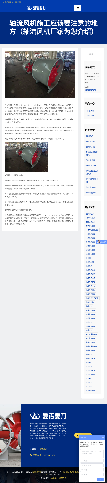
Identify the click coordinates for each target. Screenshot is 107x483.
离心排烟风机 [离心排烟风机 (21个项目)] (90, 338)
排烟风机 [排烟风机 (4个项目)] (89, 266)
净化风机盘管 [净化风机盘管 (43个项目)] (90, 234)
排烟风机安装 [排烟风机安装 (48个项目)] (90, 286)
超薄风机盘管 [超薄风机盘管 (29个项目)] (90, 342)
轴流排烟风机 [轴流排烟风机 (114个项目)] (90, 350)
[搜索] (86, 53)
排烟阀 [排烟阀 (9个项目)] (88, 258)
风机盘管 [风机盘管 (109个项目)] (89, 366)
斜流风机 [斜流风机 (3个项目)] (89, 306)
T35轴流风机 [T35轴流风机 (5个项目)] (90, 222)
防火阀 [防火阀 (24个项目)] (88, 362)
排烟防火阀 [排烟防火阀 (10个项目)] (90, 262)
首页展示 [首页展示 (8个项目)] (89, 386)
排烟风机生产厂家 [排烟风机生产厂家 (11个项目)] (92, 298)
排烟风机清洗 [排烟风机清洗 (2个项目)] (90, 294)
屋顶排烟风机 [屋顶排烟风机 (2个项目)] (90, 250)
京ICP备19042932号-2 (58, 478)
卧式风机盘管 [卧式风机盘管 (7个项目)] (90, 242)
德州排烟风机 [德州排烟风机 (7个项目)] (90, 254)
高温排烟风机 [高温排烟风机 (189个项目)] (90, 390)
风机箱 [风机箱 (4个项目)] (88, 378)
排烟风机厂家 (36, 472)
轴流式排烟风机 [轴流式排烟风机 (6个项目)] (91, 346)
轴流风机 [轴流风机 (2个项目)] (89, 354)
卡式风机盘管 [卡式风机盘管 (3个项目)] (90, 238)
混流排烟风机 (91, 187)
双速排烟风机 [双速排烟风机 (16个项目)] (90, 246)
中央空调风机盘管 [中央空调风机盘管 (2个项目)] (92, 230)
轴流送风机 (90, 160)
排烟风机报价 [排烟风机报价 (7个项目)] (90, 290)
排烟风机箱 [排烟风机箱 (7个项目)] (90, 302)
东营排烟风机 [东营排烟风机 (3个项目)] (90, 226)
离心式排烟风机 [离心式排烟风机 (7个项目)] (91, 334)
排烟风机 (89, 136)
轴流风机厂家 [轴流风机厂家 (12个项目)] (90, 358)
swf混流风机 (91, 165)
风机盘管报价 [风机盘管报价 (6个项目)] (90, 374)
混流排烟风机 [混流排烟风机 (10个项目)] (90, 326)
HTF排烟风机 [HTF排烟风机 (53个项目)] (90, 218)
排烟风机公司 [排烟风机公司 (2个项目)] (90, 278)
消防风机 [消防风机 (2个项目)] (89, 322)
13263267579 (90, 90)
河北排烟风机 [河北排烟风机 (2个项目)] (90, 314)
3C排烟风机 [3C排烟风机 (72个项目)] (90, 214)
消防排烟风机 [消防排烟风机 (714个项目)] (90, 318)
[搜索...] (92, 53)
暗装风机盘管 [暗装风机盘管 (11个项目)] (90, 310)
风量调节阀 (90, 141)
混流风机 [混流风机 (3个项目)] (89, 330)
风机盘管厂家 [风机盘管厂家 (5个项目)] (90, 370)
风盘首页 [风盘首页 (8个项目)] (89, 382)
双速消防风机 (91, 192)
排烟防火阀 (90, 146)
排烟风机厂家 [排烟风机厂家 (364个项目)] (90, 282)
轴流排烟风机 (74, 472)
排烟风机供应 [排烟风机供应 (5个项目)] (90, 274)
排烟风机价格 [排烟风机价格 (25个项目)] (90, 270)
